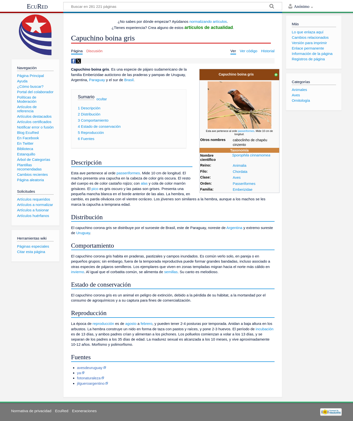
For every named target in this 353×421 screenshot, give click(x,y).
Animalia (239, 165)
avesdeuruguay (89, 368)
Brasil (129, 80)
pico (94, 189)
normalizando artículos (208, 21)
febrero (146, 323)
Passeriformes (244, 184)
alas (144, 183)
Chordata (240, 172)
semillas (171, 272)
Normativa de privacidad (31, 411)
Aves (237, 177)
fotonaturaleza (89, 378)
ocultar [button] (101, 99)
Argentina (234, 228)
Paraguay (97, 80)
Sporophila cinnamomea (251, 155)
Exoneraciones (84, 411)
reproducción (103, 323)
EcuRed (37, 6)
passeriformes (246, 130)
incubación (265, 329)
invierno (77, 272)
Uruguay (83, 233)
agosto (131, 323)
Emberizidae (242, 189)
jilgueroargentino (90, 383)
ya (79, 373)
